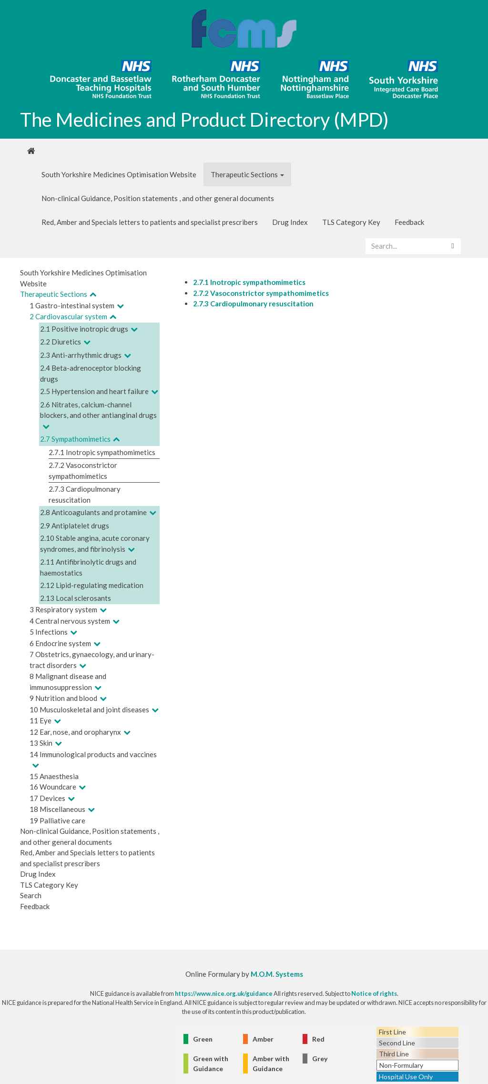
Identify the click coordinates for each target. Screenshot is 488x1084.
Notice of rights (374, 993)
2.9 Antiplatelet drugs (74, 525)
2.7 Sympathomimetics (75, 439)
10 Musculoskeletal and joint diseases (89, 709)
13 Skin (41, 743)
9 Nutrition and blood (63, 698)
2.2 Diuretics (60, 341)
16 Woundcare (53, 786)
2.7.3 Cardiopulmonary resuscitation (253, 303)
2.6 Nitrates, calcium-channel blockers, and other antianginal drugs (98, 410)
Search (30, 895)
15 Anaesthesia (54, 776)
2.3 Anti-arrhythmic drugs (81, 355)
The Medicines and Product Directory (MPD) (204, 119)
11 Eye (40, 720)
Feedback (409, 222)
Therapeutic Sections (247, 174)
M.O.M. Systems (277, 974)
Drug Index (290, 222)
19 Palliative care (57, 820)
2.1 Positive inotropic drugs (84, 328)
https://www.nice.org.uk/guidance (224, 993)
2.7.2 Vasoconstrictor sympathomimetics (261, 293)
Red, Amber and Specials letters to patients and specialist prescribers (149, 222)
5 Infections (49, 632)
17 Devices (47, 798)
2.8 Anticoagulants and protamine (93, 512)
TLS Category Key (351, 222)
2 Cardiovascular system (68, 316)
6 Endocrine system (60, 643)
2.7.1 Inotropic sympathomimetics (102, 452)
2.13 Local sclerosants (75, 598)
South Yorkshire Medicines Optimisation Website (118, 174)
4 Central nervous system (70, 621)
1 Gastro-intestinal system (72, 305)
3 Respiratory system (63, 609)
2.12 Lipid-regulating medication (91, 585)
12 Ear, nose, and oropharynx (75, 732)
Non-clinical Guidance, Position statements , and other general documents (157, 198)
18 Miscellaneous (57, 809)
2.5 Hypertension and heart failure (94, 391)
